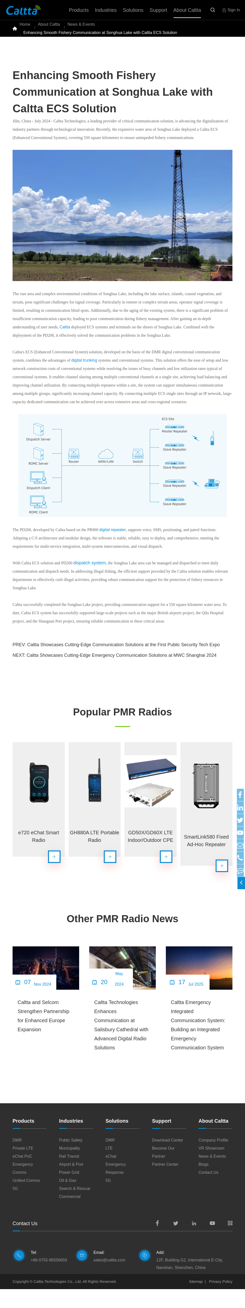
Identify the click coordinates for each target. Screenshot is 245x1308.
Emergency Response (116, 1187)
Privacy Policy (220, 1300)
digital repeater (112, 543)
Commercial (69, 1215)
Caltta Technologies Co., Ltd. (58, 1300)
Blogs (204, 1183)
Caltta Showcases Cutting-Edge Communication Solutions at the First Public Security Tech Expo (123, 658)
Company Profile (213, 1159)
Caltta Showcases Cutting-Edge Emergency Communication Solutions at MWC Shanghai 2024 (121, 668)
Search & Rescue (74, 1207)
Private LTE (23, 1167)
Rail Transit (69, 1175)
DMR (17, 1159)
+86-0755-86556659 (49, 1279)
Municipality (69, 1167)
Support (161, 1140)
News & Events (81, 27)
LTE (109, 1167)
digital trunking (84, 374)
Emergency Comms (23, 1187)
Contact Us (208, 1191)
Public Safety (70, 1159)
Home (25, 27)
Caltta (65, 340)
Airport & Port (71, 1183)
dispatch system (89, 576)
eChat (111, 1175)
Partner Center (165, 1183)
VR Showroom (211, 1167)
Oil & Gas (67, 1199)
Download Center (167, 1159)
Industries (71, 1140)
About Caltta (49, 27)
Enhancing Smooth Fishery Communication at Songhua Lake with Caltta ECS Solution (100, 43)
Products (23, 1140)
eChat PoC (22, 1175)
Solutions (117, 1140)
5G (15, 1207)
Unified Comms (26, 1199)
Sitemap (196, 1300)
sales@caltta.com (109, 1279)
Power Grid (69, 1191)
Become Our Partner (163, 1171)
